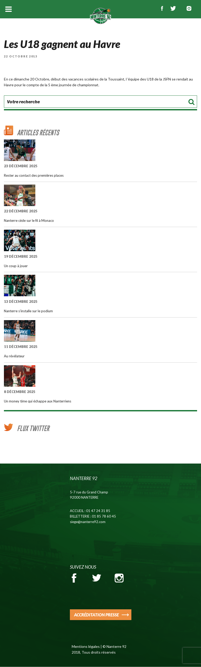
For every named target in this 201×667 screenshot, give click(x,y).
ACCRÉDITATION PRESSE (96, 614)
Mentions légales (86, 646)
